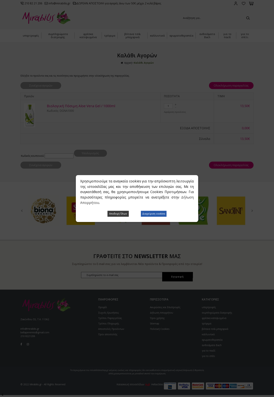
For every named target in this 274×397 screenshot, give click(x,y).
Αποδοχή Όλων (118, 214)
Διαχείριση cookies (154, 214)
